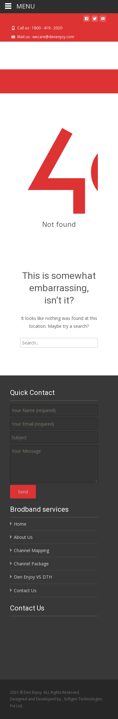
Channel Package (31, 564)
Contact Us (25, 590)
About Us (23, 537)
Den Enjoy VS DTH (33, 577)
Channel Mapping (31, 550)
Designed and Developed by (36, 699)
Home (20, 524)
